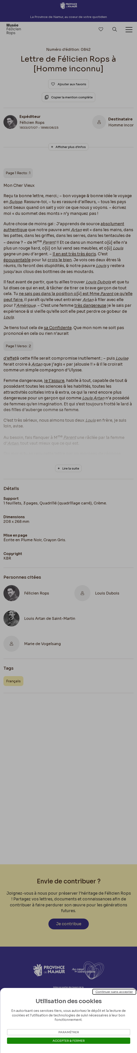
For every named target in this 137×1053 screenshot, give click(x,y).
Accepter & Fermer (69, 1041)
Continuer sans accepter (114, 992)
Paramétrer (68, 1032)
